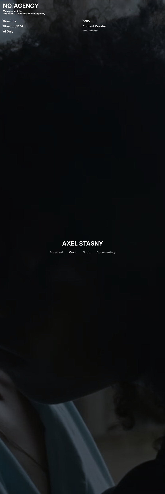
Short (87, 252)
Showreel (56, 252)
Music (73, 252)
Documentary (105, 252)
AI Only (8, 31)
